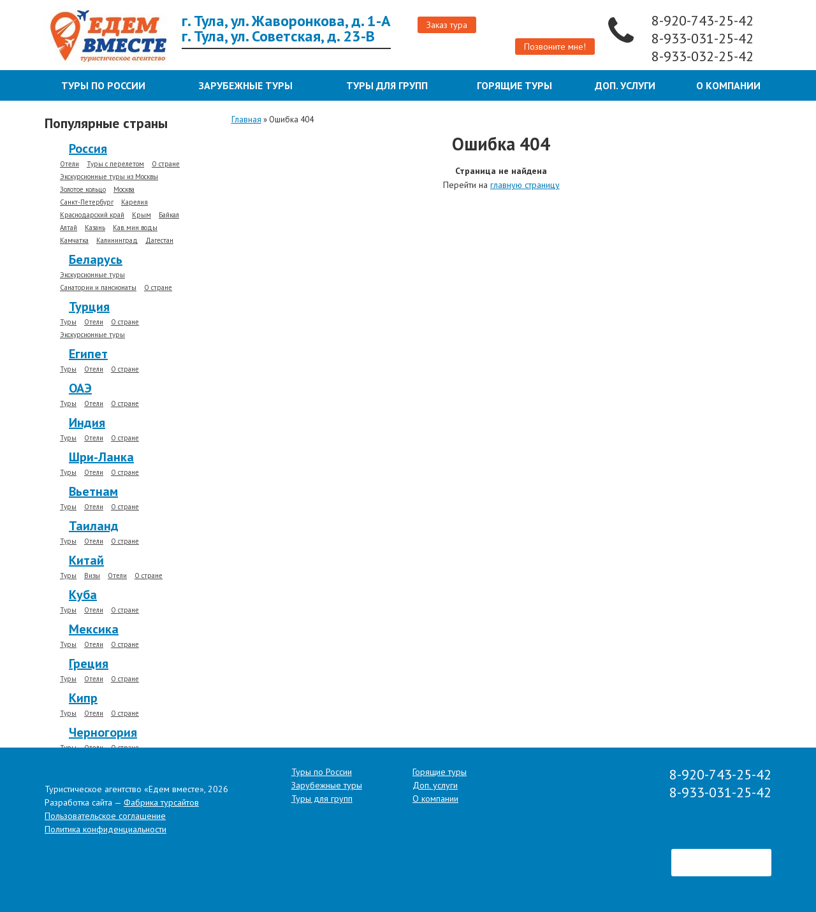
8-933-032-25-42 (704, 56)
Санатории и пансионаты (98, 287)
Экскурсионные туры (92, 275)
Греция (88, 663)
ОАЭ (80, 388)
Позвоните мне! (555, 46)
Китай (86, 560)
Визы (92, 575)
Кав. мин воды (135, 227)
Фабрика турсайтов (161, 802)
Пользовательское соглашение (105, 816)
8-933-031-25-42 (704, 38)
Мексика (94, 629)
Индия (87, 422)
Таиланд (94, 525)
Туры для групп (387, 85)
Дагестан (159, 240)
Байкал (169, 215)
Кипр (83, 697)
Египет (88, 353)
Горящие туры (514, 85)
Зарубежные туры (246, 85)
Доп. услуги (625, 85)
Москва (124, 189)
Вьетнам (93, 491)
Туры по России (103, 85)
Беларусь (95, 259)
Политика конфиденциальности (105, 829)
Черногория (103, 732)
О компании (728, 85)
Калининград (117, 240)
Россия (88, 148)
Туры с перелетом (115, 164)
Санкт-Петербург (86, 202)
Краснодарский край (92, 215)
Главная (246, 119)
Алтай (68, 227)
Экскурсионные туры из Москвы (109, 176)
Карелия (134, 202)
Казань (95, 227)
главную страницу (525, 185)
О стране (166, 164)
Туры (68, 322)
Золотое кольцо (83, 189)
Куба (83, 594)
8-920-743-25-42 (704, 20)
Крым (141, 215)
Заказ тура (446, 25)
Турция (89, 306)
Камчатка (74, 240)
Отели (69, 164)
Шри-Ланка (101, 457)
